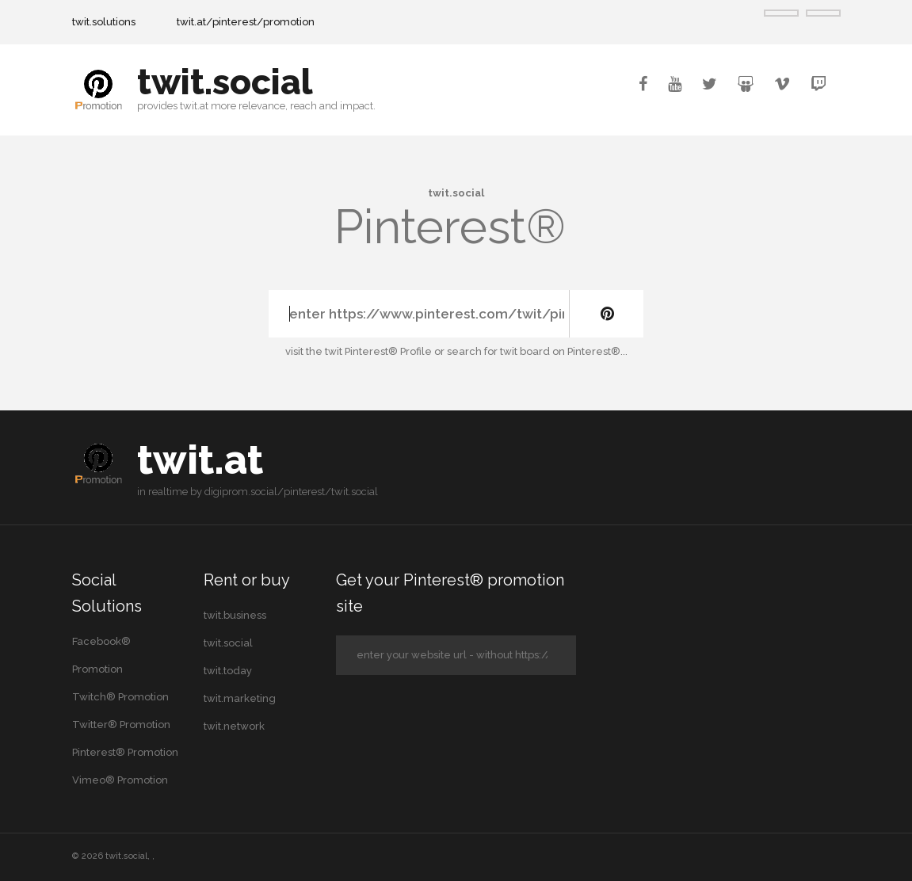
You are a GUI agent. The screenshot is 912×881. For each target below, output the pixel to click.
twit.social (225, 82)
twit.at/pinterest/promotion (246, 22)
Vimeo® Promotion (120, 780)
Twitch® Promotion (120, 697)
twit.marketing (240, 698)
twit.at (200, 460)
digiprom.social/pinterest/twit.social (291, 492)
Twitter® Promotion (121, 724)
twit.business (235, 615)
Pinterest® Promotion (125, 752)
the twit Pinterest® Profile (369, 351)
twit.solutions (103, 22)
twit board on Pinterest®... (564, 351)
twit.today (228, 671)
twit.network (234, 726)
